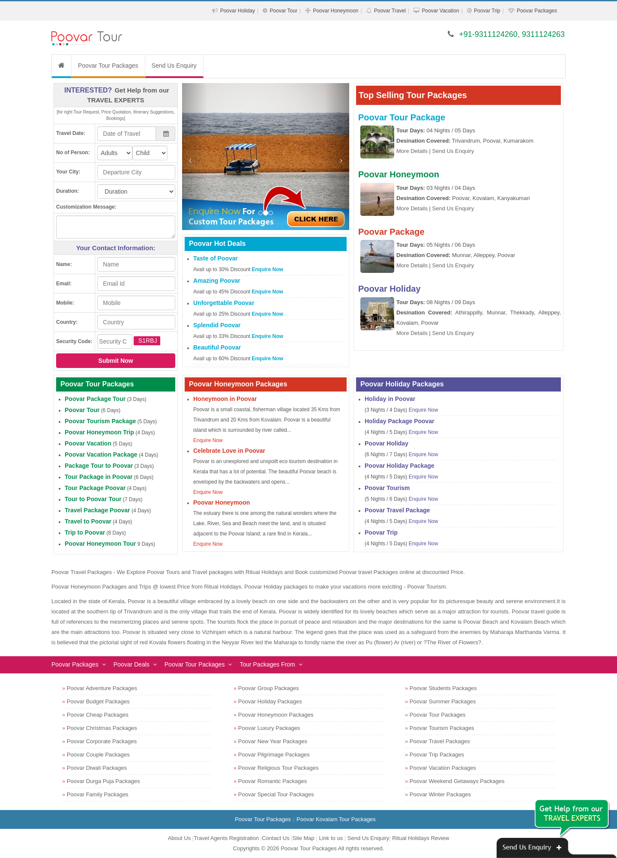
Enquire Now (267, 269)
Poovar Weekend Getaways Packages (457, 781)
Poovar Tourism (387, 487)
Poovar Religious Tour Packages (278, 768)
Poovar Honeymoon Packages (276, 715)
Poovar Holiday (237, 11)
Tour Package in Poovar (98, 476)
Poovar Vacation (440, 11)
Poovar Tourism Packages (442, 728)
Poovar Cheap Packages (98, 715)
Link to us (331, 838)
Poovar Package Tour (95, 398)
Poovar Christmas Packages (102, 728)
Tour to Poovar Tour (93, 499)
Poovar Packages (537, 11)
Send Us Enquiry (174, 65)
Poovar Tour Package (401, 117)
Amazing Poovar (216, 280)
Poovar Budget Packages (98, 701)
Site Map (303, 838)
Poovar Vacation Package (101, 454)
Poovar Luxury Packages (269, 728)
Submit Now (116, 360)
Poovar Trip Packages (437, 754)
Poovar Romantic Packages (272, 781)
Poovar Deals (132, 664)
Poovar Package (391, 231)
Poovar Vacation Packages (443, 768)
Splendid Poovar (216, 325)
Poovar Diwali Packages (97, 768)
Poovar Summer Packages (443, 701)
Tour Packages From (267, 664)
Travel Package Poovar (97, 510)
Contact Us (275, 838)
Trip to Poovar (85, 532)
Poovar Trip (487, 11)
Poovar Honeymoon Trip (99, 432)
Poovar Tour (283, 11)
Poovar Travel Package (397, 510)
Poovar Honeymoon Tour (100, 543)
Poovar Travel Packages (440, 741)
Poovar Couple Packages (98, 754)
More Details (412, 151)
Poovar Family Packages (98, 794)
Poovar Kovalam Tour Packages (336, 819)
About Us (179, 838)
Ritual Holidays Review (420, 838)
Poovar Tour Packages (108, 65)
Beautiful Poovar (217, 347)
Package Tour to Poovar (99, 465)
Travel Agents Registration (226, 838)
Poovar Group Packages (268, 688)
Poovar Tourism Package (100, 421)
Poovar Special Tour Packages (276, 794)
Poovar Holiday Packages (270, 701)
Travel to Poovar (88, 521)
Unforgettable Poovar (223, 302)
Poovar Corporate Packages (102, 741)
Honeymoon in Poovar (225, 398)
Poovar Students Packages (443, 688)
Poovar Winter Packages (440, 794)
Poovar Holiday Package (399, 465)
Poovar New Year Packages (272, 741)
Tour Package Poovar (95, 487)
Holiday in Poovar (390, 398)
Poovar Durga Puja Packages (103, 781)
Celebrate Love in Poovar (229, 450)
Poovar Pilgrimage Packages (274, 754)
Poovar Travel (390, 11)
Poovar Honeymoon (335, 11)
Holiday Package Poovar (399, 421)
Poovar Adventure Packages (102, 688)
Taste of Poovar (215, 258)
